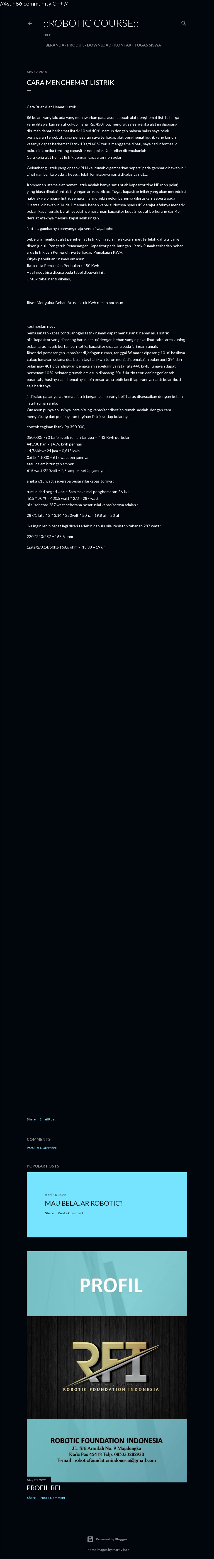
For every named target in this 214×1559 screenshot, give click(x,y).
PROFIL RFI (44, 1488)
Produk (73, 45)
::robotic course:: (90, 23)
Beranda (52, 45)
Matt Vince (120, 1550)
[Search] (184, 22)
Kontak (121, 45)
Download (97, 45)
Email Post (48, 1119)
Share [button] (31, 1119)
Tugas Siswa (145, 45)
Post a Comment (42, 1148)
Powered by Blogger (107, 1539)
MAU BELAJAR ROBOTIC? (84, 1203)
